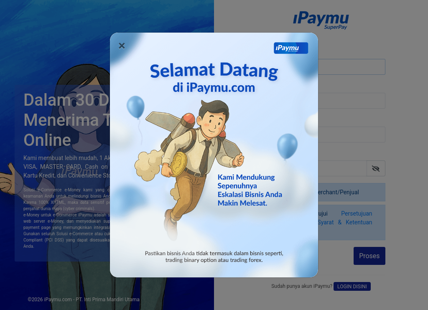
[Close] (121, 45)
